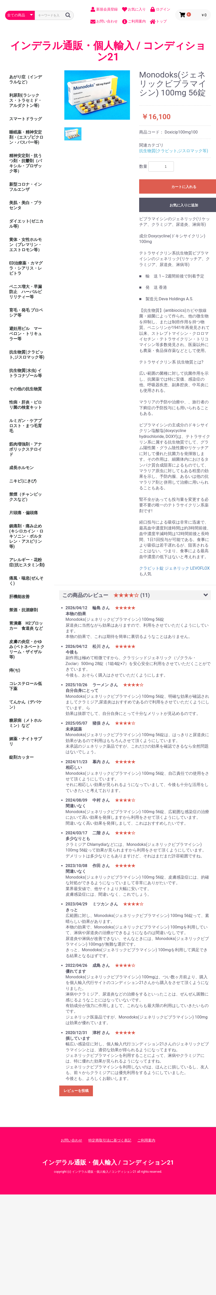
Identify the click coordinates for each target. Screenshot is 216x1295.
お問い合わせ (71, 1140)
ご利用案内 (146, 1140)
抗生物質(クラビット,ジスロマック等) (26, 355)
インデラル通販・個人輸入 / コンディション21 (108, 51)
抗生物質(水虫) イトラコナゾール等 (25, 373)
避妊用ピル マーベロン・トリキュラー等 (25, 333)
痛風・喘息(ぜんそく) (26, 581)
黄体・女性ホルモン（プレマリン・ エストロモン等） (27, 244)
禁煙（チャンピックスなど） (25, 497)
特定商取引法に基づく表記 (109, 1140)
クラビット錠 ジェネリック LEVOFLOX (174, 568)
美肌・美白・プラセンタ (25, 205)
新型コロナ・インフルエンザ (25, 187)
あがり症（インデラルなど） (25, 79)
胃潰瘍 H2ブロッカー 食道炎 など (26, 626)
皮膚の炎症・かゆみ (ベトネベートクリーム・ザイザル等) (26, 649)
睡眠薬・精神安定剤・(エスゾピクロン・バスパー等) (26, 137)
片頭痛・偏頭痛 (23, 512)
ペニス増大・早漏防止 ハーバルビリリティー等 (25, 291)
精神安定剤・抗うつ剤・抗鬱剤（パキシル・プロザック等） (25, 163)
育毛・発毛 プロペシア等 (26, 313)
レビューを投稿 (76, 1091)
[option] (97, 95)
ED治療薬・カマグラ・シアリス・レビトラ (26, 268)
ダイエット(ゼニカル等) (26, 224)
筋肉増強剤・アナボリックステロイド (25, 449)
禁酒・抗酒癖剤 (23, 609)
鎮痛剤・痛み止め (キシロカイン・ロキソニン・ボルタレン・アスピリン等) (26, 536)
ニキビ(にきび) (23, 481)
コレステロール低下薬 (25, 686)
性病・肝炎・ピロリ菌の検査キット (25, 405)
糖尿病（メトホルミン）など (25, 723)
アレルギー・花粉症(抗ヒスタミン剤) (27, 562)
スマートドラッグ (25, 118)
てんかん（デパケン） (25, 705)
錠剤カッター (21, 757)
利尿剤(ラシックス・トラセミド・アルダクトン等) (25, 100)
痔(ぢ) (14, 670)
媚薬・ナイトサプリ (25, 741)
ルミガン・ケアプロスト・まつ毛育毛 (25, 425)
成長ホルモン (21, 467)
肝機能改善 (19, 596)
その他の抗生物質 (25, 388)
